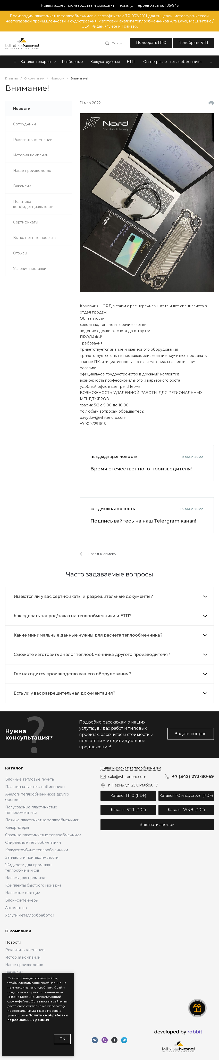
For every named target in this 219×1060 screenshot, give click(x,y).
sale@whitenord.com (127, 776)
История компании (22, 957)
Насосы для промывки (26, 878)
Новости (13, 942)
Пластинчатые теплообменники (35, 786)
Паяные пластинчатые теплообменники (42, 820)
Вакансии (14, 972)
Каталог (14, 768)
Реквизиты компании (25, 949)
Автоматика (16, 907)
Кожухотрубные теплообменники (36, 850)
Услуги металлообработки (29, 915)
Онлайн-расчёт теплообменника (130, 768)
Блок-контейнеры (21, 900)
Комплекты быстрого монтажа (33, 885)
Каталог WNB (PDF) (186, 809)
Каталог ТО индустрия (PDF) (186, 795)
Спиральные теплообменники (33, 842)
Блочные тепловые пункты (30, 779)
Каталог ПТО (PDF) (128, 795)
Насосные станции (22, 892)
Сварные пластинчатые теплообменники (43, 835)
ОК (62, 1039)
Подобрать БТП (193, 42)
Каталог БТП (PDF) (128, 809)
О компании (18, 930)
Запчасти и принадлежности (31, 857)
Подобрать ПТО (151, 42)
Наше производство (24, 964)
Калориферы (17, 827)
